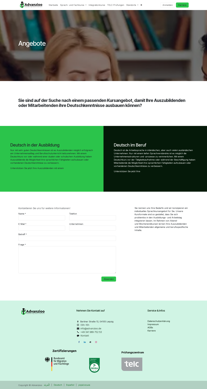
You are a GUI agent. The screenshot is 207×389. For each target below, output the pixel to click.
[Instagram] (96, 342)
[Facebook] (79, 342)
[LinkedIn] (85, 342)
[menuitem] (53, 5)
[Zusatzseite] (90, 342)
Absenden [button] (109, 279)
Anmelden (168, 5)
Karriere (182, 5)
